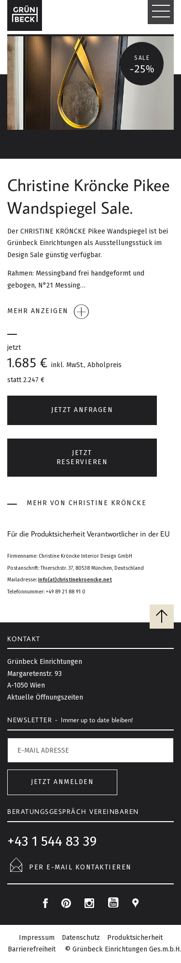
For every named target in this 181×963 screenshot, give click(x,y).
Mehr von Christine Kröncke (76, 503)
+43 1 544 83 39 (52, 841)
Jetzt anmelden (62, 782)
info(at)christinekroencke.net (75, 580)
